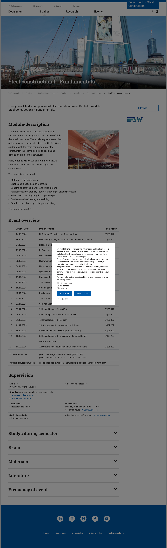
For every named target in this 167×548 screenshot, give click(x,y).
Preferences (63, 286)
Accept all (64, 294)
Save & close (82, 294)
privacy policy (64, 280)
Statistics (62, 288)
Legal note (63, 299)
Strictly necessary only (67, 283)
